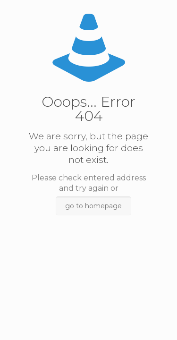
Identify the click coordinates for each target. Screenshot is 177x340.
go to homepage (93, 206)
